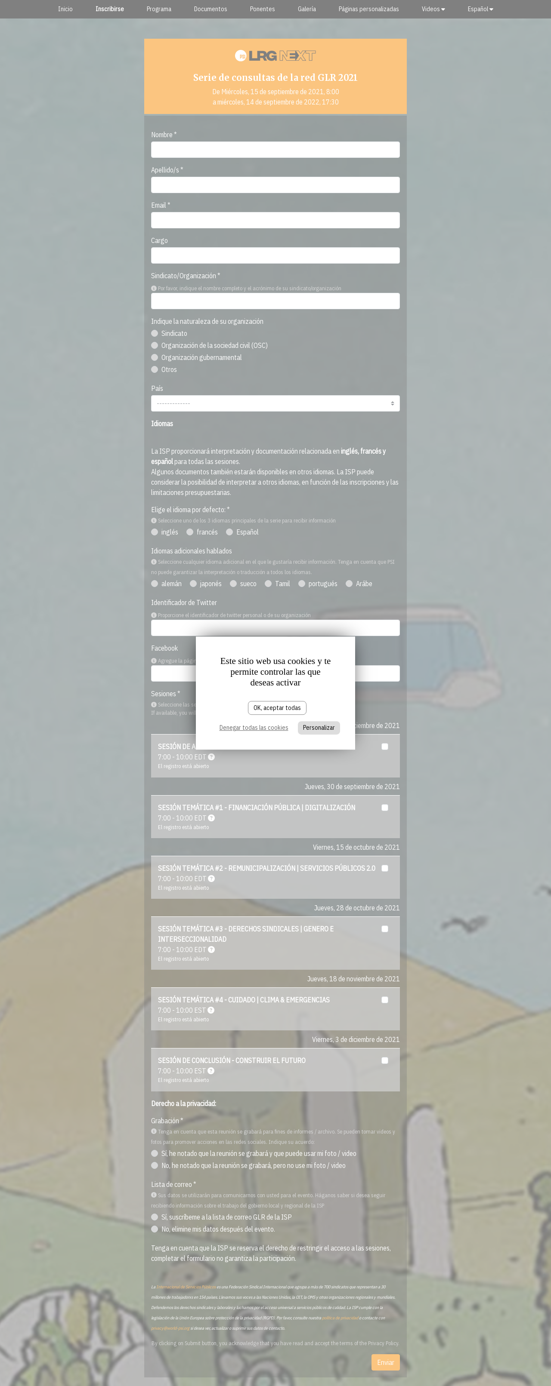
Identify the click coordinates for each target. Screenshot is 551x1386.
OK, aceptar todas (277, 708)
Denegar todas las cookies (254, 728)
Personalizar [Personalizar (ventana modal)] (319, 728)
